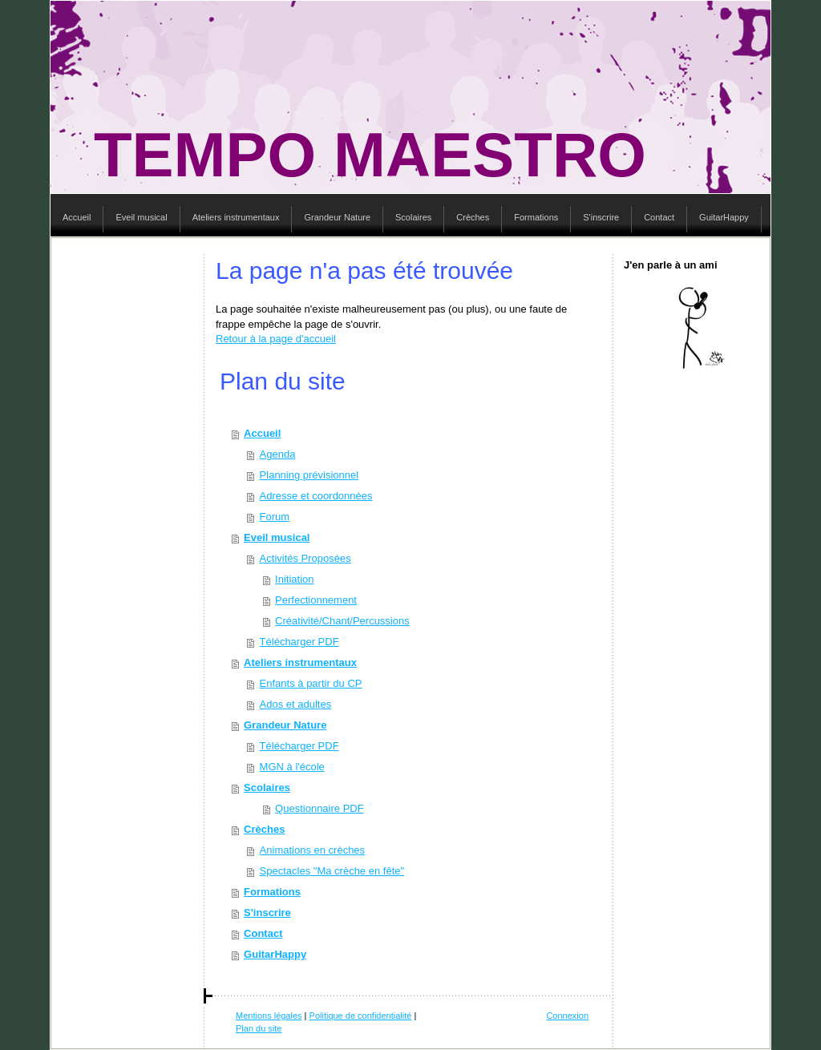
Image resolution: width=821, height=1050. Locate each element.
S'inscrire (267, 913)
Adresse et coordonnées (316, 496)
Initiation (294, 579)
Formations (272, 892)
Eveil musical (276, 537)
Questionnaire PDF (319, 808)
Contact (263, 933)
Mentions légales (269, 1015)
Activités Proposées (305, 558)
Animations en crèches (313, 850)
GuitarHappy (275, 954)
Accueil (262, 433)
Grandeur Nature (285, 725)
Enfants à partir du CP (311, 683)
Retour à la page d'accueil (276, 339)
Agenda (278, 454)
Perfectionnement (316, 600)
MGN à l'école (292, 767)
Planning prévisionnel (309, 475)
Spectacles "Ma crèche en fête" (332, 871)
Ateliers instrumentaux (300, 662)
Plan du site (258, 1028)
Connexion (567, 1015)
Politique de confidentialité (360, 1015)
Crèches (264, 829)
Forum (275, 517)
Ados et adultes (296, 704)
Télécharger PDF (299, 642)
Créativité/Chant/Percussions (342, 621)
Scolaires (267, 787)
